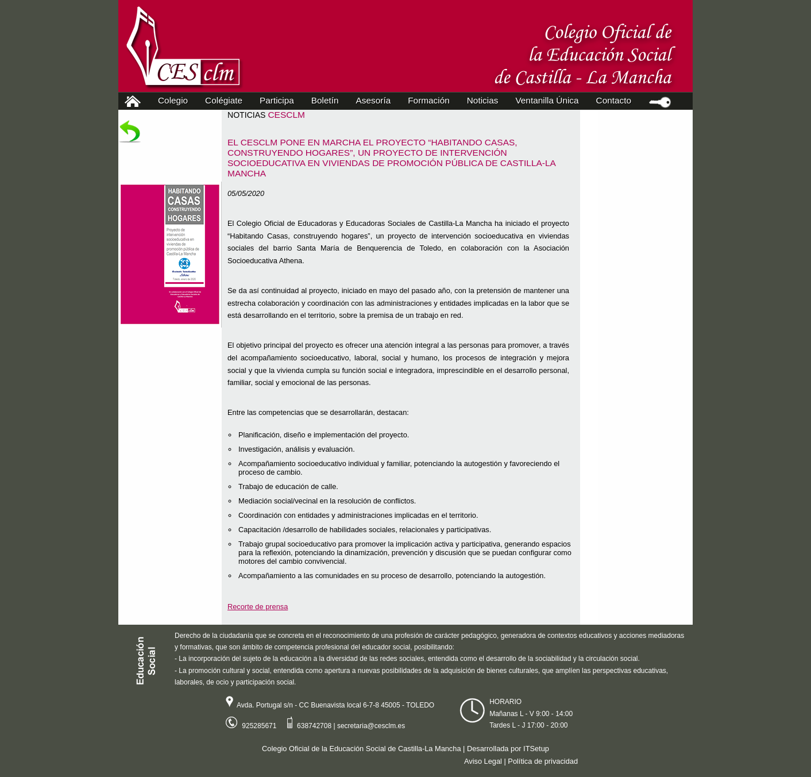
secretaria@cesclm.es (371, 726)
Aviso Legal (483, 761)
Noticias (483, 100)
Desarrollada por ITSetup (508, 748)
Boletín (325, 100)
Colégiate (226, 100)
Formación (431, 100)
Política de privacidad (543, 761)
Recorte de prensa (257, 606)
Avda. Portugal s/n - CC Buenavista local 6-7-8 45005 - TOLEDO (325, 705)
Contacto (613, 100)
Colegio (175, 100)
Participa (279, 100)
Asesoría (376, 100)
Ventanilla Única (546, 100)
